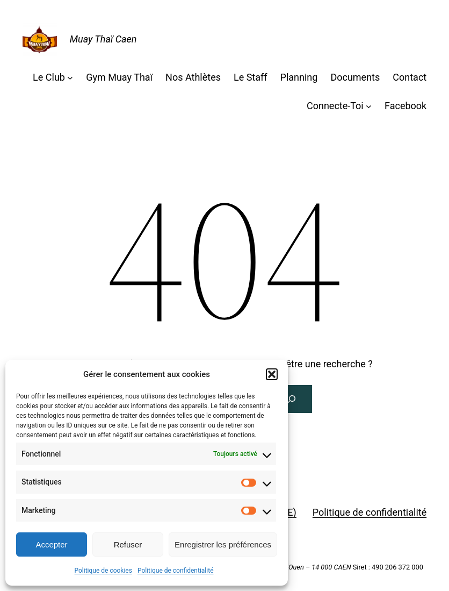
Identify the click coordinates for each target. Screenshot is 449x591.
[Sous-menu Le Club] (70, 78)
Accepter (51, 544)
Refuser (128, 544)
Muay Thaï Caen (103, 39)
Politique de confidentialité (175, 570)
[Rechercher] (291, 399)
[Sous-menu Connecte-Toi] (369, 106)
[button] (271, 374)
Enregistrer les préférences (223, 544)
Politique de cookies (103, 570)
